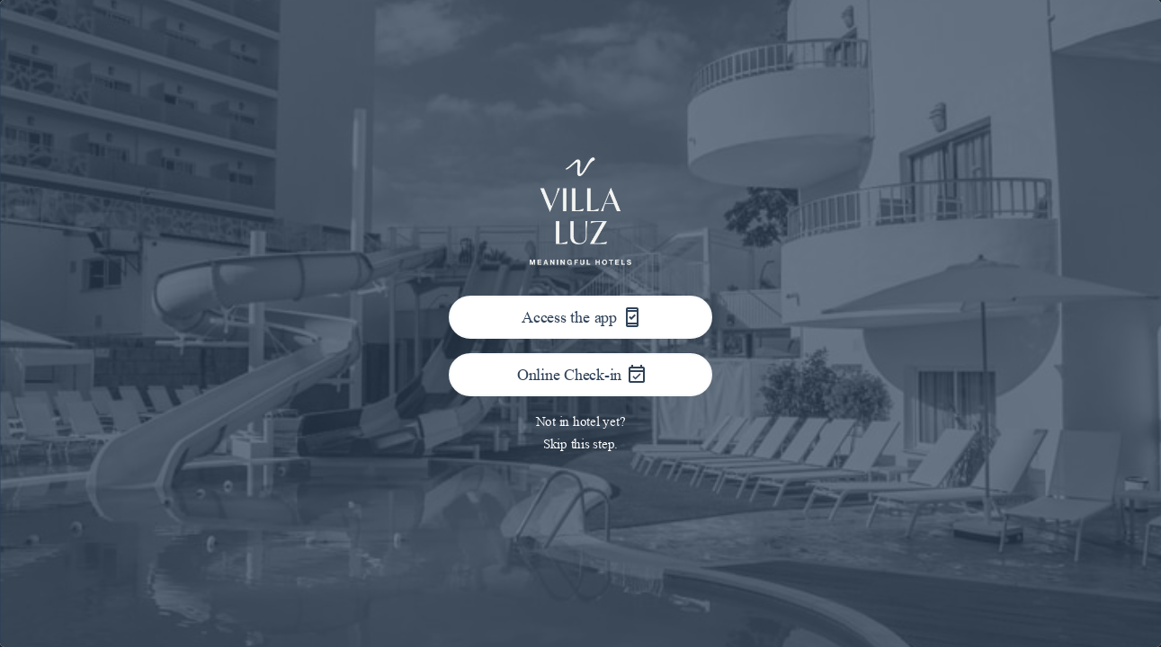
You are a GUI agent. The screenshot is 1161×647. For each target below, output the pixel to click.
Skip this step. (580, 444)
